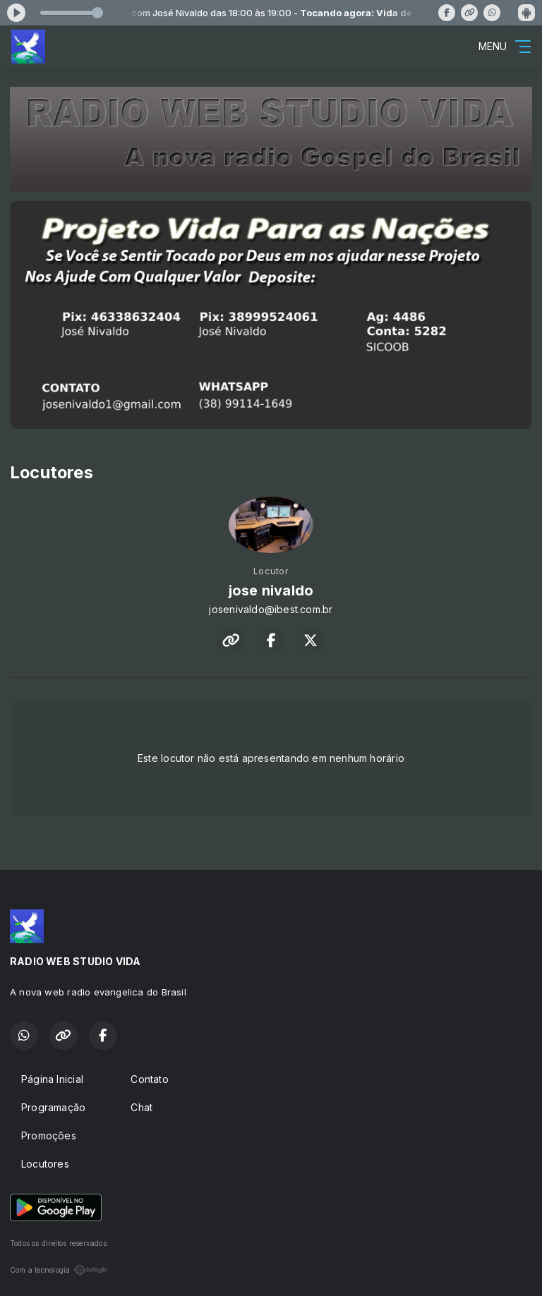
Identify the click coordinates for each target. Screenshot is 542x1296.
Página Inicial (52, 1079)
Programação (53, 1107)
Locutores (45, 1164)
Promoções (48, 1135)
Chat (141, 1107)
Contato (149, 1079)
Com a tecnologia (59, 1270)
